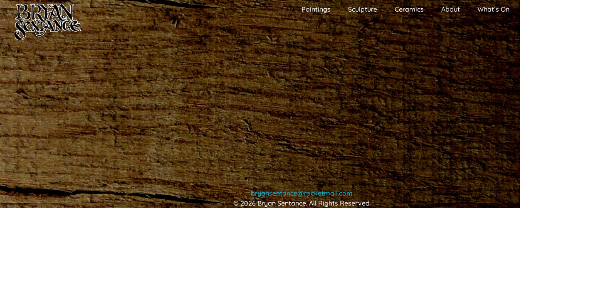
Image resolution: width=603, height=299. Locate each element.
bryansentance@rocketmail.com (302, 193)
